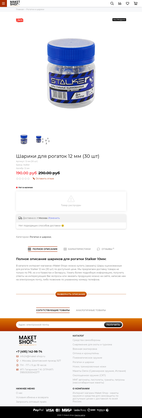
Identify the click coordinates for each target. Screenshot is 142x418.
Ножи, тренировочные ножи (89, 366)
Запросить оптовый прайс (31, 401)
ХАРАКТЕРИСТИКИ (77, 249)
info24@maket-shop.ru (32, 356)
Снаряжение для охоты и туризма (92, 344)
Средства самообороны (86, 340)
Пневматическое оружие (87, 357)
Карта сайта (80, 415)
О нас (19, 393)
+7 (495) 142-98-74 (29, 351)
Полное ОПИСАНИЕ (42, 249)
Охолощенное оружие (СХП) (89, 375)
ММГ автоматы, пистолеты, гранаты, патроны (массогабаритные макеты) (99, 381)
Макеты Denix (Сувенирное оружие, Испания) (99, 371)
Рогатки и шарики (40, 237)
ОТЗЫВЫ (105, 249)
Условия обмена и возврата (32, 397)
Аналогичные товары (91, 310)
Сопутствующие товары (53, 310)
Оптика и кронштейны (86, 353)
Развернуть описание (71, 294)
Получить (113, 324)
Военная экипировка (85, 349)
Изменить (54, 218)
